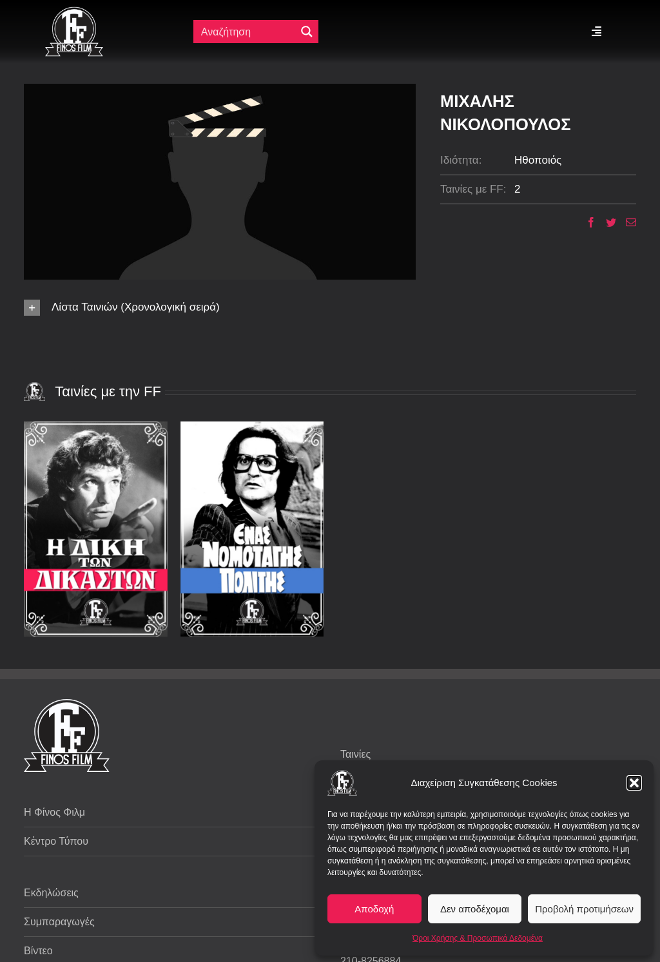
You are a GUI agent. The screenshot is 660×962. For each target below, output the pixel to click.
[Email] (626, 222)
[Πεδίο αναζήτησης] (246, 31)
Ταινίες (355, 754)
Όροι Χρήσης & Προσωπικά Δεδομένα (477, 938)
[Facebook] (586, 222)
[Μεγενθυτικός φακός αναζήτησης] (307, 32)
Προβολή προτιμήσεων (584, 908)
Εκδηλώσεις (51, 892)
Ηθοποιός (537, 160)
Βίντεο (38, 950)
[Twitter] (606, 222)
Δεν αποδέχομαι (474, 908)
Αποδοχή (374, 908)
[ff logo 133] (74, 12)
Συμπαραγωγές (59, 921)
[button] (634, 782)
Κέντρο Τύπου (56, 841)
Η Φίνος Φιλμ (54, 812)
